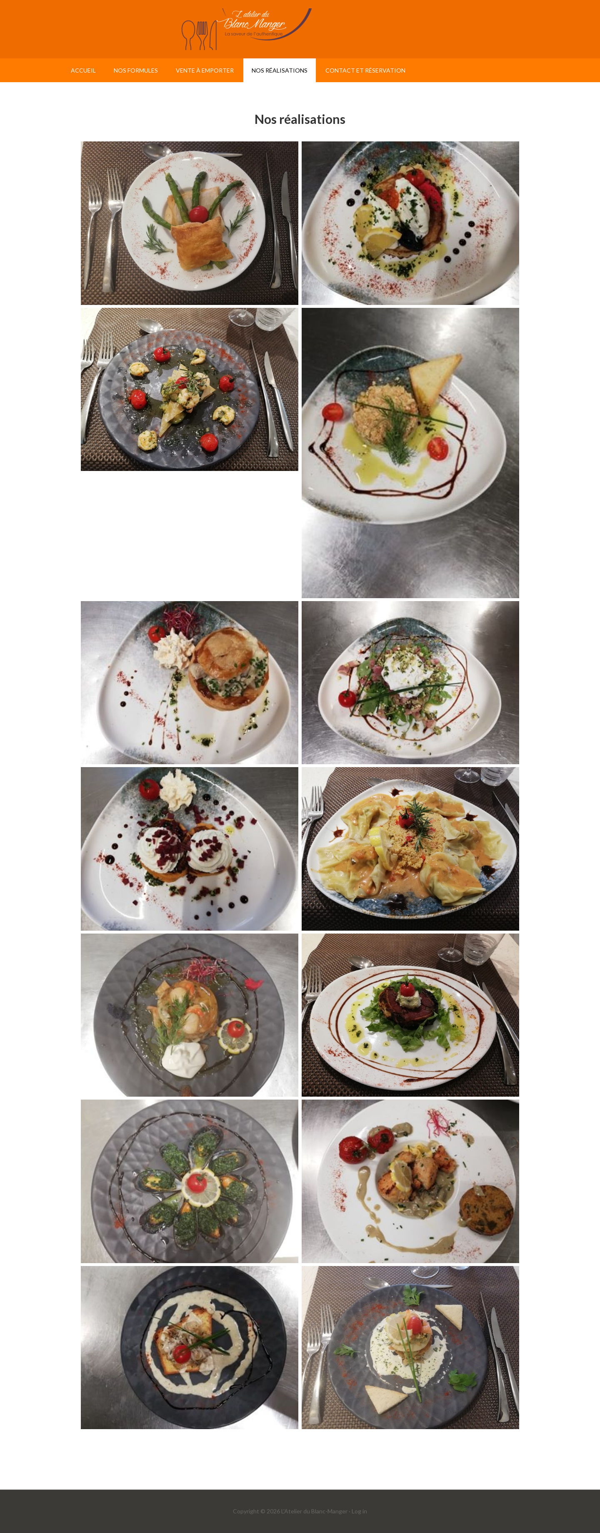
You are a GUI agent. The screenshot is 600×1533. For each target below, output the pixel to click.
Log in (359, 1511)
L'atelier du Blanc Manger (300, 29)
